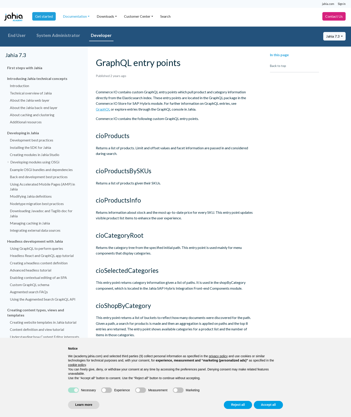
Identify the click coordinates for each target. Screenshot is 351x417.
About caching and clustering (32, 115)
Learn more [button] (83, 404)
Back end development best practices (39, 177)
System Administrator (58, 35)
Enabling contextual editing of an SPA (38, 277)
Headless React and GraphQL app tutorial (42, 255)
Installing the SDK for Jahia (30, 147)
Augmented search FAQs (29, 292)
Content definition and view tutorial (37, 329)
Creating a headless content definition (39, 263)
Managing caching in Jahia (30, 223)
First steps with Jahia (24, 68)
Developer (101, 35)
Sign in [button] (342, 4)
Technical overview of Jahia (31, 93)
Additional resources (26, 122)
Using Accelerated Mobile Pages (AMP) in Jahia (42, 186)
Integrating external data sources (35, 230)
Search (165, 16)
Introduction (19, 85)
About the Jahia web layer (29, 100)
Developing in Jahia (23, 133)
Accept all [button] (268, 404)
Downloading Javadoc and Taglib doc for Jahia (41, 213)
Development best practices (31, 140)
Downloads (105, 16)
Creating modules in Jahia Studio (34, 154)
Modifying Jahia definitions (31, 196)
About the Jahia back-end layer (34, 107)
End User (17, 35)
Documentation (75, 16)
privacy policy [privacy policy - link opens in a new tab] (218, 356)
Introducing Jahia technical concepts (37, 78)
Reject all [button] (238, 404)
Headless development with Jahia (35, 241)
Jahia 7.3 (333, 36)
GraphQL (103, 109)
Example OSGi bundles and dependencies (41, 169)
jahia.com (328, 4)
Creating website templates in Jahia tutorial (43, 322)
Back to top (278, 66)
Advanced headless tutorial (30, 270)
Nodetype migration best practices (37, 203)
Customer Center (137, 16)
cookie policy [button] (77, 365)
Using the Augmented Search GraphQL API (42, 299)
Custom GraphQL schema (29, 284)
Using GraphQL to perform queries (36, 248)
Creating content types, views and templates (35, 312)
